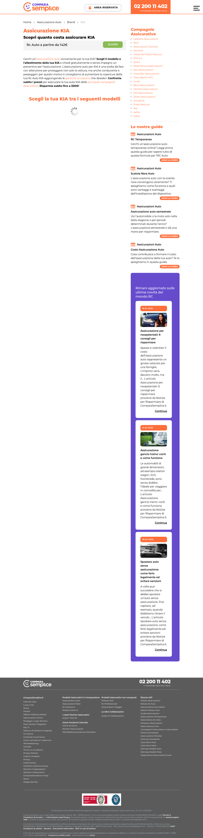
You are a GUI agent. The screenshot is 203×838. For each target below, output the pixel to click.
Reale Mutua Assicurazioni (148, 66)
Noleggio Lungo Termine (35, 721)
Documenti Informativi (63, 828)
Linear (136, 81)
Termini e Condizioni (33, 750)
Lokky (136, 116)
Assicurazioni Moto (71, 704)
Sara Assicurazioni (143, 69)
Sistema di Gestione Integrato (37, 730)
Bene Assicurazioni (143, 85)
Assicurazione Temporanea (153, 716)
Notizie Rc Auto (148, 704)
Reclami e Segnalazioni (34, 769)
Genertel (138, 50)
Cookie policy (29, 762)
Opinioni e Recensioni (33, 772)
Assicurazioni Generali (145, 46)
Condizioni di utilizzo (32, 828)
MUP (172, 826)
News (26, 778)
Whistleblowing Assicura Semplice (79, 732)
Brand (71, 22)
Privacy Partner (30, 753)
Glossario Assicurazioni (151, 723)
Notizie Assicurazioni (150, 700)
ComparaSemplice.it (33, 697)
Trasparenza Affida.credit (59, 835)
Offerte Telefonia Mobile (34, 714)
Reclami (47, 828)
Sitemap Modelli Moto (151, 752)
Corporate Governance (34, 737)
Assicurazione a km (150, 726)
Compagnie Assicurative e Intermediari (159, 729)
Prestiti (26, 711)
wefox (136, 112)
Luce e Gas (28, 705)
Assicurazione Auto (49, 22)
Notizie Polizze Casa (150, 710)
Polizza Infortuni (70, 710)
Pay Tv (26, 727)
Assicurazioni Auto (71, 700)
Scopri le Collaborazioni (113, 716)
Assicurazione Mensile (151, 736)
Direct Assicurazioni (144, 96)
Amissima (138, 100)
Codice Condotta (31, 756)
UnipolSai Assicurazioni (146, 73)
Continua (161, 411)
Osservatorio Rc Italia (151, 720)
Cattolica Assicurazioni (145, 39)
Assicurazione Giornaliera (153, 707)
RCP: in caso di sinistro (85, 828)
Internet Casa (29, 701)
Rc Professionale (109, 704)
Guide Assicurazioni (150, 713)
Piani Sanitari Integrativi (34, 724)
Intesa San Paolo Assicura (147, 54)
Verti (136, 42)
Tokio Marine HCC (143, 77)
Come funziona (69, 725)
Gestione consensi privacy (35, 766)
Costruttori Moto (148, 745)
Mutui (26, 708)
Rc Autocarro (68, 707)
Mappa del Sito (30, 782)
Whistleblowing (31, 743)
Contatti (27, 746)
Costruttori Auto (148, 742)
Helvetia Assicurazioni (145, 89)
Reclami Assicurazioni (72, 729)
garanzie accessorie (77, 78)
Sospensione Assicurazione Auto (156, 755)
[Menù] (197, 8)
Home (27, 22)
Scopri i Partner (69, 718)
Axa (135, 108)
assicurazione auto (48, 59)
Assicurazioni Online (33, 717)
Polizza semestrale (149, 732)
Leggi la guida (169, 160)
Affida (92, 835)
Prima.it (137, 58)
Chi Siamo (28, 734)
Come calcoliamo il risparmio (37, 740)
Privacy (26, 759)
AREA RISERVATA (103, 7)
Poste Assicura (141, 104)
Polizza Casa (107, 700)
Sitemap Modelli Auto (151, 748)
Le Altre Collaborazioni (113, 712)
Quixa (136, 62)
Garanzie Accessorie (150, 739)
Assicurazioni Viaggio (112, 707)
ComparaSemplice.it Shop (36, 775)
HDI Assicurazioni (143, 92)
